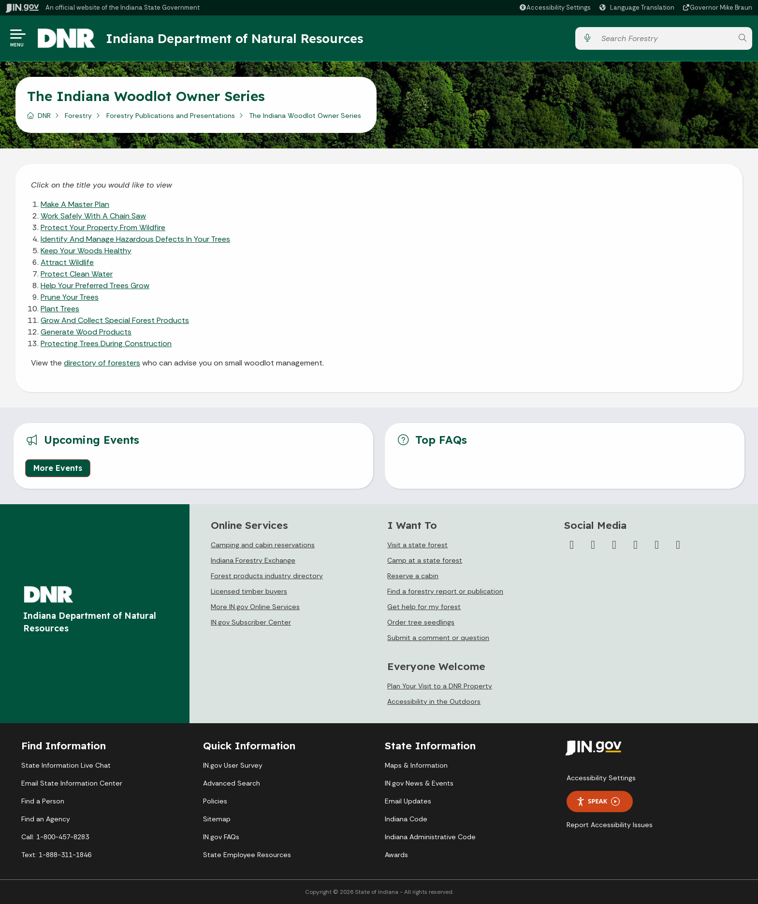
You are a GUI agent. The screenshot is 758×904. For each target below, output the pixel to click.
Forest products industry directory (267, 575)
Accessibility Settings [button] (601, 777)
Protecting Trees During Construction (106, 343)
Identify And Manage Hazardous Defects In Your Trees (135, 239)
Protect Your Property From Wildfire (103, 227)
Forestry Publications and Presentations (170, 115)
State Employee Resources (247, 854)
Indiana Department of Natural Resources (234, 38)
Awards (396, 854)
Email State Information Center (71, 783)
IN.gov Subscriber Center (251, 622)
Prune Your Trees (70, 297)
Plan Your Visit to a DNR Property (439, 686)
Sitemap (217, 819)
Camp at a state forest (424, 560)
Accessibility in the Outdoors (434, 701)
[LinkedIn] (657, 545)
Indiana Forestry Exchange (253, 560)
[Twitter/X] (593, 545)
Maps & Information (416, 765)
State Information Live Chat (66, 765)
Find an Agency (45, 819)
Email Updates (408, 801)
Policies (215, 801)
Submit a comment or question (438, 637)
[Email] (678, 545)
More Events (57, 468)
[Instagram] (614, 545)
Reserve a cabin (412, 575)
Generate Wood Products (86, 332)
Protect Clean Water (77, 274)
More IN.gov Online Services (255, 606)
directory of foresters (102, 363)
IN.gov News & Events (419, 783)
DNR (44, 115)
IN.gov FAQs (221, 836)
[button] (555, 7)
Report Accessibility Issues (610, 824)
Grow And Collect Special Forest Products (115, 320)
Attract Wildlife (67, 262)
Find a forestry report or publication (445, 591)
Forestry (78, 115)
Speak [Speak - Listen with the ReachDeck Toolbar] (598, 801)
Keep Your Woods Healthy (86, 251)
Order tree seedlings (420, 622)
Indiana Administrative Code (430, 836)
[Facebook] (572, 545)
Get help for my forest (424, 606)
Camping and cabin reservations (263, 544)
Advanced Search (231, 783)
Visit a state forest (417, 544)
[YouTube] (635, 545)
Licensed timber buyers (249, 591)
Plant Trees (60, 309)
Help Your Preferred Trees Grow (95, 285)
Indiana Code (406, 819)
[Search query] (665, 38)
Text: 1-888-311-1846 (56, 854)
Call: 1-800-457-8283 (55, 836)
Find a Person (42, 801)
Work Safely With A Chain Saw (93, 216)
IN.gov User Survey (232, 765)
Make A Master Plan (75, 204)
